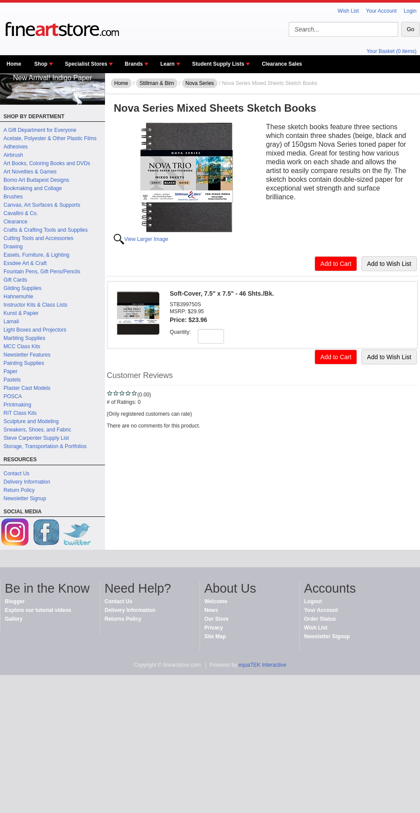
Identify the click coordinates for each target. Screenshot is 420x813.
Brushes (13, 197)
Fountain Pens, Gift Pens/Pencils (42, 272)
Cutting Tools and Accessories (39, 238)
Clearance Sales (282, 64)
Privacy (213, 628)
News (211, 610)
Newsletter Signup (25, 498)
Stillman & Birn (157, 83)
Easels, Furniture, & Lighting (37, 255)
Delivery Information (27, 482)
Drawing (13, 247)
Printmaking (17, 405)
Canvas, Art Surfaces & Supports (42, 205)
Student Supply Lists (218, 64)
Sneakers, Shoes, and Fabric (37, 430)
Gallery (14, 619)
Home (14, 64)
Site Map (215, 636)
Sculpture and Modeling (31, 421)
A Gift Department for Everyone (40, 130)
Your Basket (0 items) (391, 51)
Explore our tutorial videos (38, 610)
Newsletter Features (27, 355)
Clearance (16, 222)
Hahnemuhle (18, 296)
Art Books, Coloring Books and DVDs (47, 163)
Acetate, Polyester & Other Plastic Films (50, 138)
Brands (134, 64)
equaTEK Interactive (262, 665)
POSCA (13, 396)
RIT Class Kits (20, 413)
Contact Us (16, 473)
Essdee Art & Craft (25, 263)
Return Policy (19, 490)
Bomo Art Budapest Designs (36, 180)
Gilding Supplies (23, 288)
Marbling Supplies (24, 338)
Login (410, 11)
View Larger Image (146, 239)
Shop (40, 64)
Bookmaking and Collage (33, 188)
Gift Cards (15, 280)
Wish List (348, 11)
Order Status (320, 619)
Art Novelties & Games (30, 172)
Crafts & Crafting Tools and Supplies (46, 230)
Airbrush (13, 155)
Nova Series (200, 83)
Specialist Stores (86, 64)
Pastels (12, 380)
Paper (11, 371)
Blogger (14, 601)
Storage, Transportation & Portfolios (45, 446)
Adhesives (16, 147)
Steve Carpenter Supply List (36, 438)
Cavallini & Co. (21, 213)
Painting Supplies (24, 363)
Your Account (381, 11)
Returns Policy (123, 619)
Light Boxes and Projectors (35, 330)
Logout (313, 601)
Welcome (215, 601)
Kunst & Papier (21, 313)
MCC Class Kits (22, 346)
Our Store (216, 619)
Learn (167, 64)
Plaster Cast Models (27, 388)
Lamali (11, 321)
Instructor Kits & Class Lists (35, 305)
